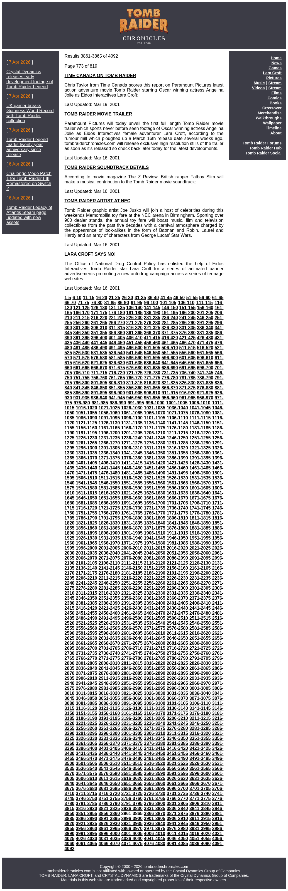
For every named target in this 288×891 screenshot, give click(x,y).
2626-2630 (86, 638)
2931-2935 (200, 678)
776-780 (170, 377)
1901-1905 (132, 533)
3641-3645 (86, 783)
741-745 (205, 372)
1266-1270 (109, 442)
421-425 (187, 337)
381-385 (205, 332)
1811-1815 (200, 518)
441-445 (99, 342)
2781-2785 (154, 658)
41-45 (166, 297)
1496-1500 (200, 473)
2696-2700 (86, 648)
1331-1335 (86, 453)
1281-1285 (177, 442)
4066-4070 (109, 843)
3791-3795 (132, 803)
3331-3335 (109, 738)
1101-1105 (154, 417)
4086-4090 (200, 843)
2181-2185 (132, 573)
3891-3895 (109, 818)
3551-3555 (154, 768)
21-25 (114, 297)
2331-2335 (177, 593)
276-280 (152, 322)
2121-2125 (177, 563)
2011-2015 (154, 548)
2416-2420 (86, 608)
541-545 (134, 352)
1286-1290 (200, 442)
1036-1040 (177, 407)
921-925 (205, 392)
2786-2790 (177, 658)
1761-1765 (132, 513)
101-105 (168, 302)
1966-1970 (109, 543)
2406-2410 (200, 603)
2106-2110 (109, 563)
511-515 (187, 347)
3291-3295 (86, 733)
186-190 (152, 312)
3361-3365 (86, 743)
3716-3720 (109, 793)
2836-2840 (86, 668)
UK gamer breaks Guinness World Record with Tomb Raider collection (30, 113)
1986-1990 (200, 543)
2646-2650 (177, 638)
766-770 (134, 377)
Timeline (274, 128)
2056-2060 (200, 553)
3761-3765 (154, 798)
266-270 (117, 322)
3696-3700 (177, 788)
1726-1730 (132, 508)
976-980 (82, 402)
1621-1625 (132, 493)
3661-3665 (177, 783)
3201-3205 (154, 718)
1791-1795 (109, 518)
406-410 (134, 337)
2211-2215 (109, 578)
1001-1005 (177, 402)
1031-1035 (154, 407)
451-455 (134, 342)
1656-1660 (132, 498)
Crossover (272, 108)
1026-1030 (132, 407)
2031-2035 (86, 553)
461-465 (170, 342)
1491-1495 (177, 473)
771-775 (152, 377)
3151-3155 (86, 713)
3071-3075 (200, 698)
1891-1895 (86, 533)
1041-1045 (200, 407)
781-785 (187, 377)
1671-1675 (200, 498)
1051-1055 (86, 412)
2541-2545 (177, 623)
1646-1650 (86, 498)
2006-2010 (132, 548)
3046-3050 (86, 698)
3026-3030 (154, 693)
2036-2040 (109, 553)
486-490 (99, 347)
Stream (275, 83)
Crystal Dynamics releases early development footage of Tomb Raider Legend (29, 79)
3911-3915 (200, 818)
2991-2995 (154, 688)
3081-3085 (86, 703)
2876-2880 (109, 673)
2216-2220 (132, 578)
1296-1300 (86, 447)
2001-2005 (109, 548)
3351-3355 (200, 738)
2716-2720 (177, 648)
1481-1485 (132, 473)
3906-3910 (177, 818)
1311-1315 (154, 447)
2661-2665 (86, 643)
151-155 (187, 307)
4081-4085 (177, 843)
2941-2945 (86, 683)
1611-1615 (86, 493)
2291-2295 (154, 588)
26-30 (127, 297)
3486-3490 (177, 758)
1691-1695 (132, 503)
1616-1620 (109, 493)
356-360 (117, 332)
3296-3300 (109, 733)
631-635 (134, 362)
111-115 (204, 302)
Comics (274, 98)
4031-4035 (109, 838)
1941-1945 (154, 538)
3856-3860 (109, 813)
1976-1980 (154, 543)
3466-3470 (86, 758)
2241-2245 (86, 583)
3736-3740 (200, 793)
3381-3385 (177, 743)
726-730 (152, 372)
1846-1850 (200, 523)
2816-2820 (154, 663)
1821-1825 (86, 523)
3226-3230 (109, 723)
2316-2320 (109, 593)
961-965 (187, 397)
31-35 (140, 297)
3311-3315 (177, 733)
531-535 (99, 352)
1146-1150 (200, 422)
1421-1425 (177, 463)
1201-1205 (132, 432)
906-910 (152, 392)
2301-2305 (200, 588)
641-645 (170, 362)
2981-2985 (109, 688)
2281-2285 (109, 588)
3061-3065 (154, 698)
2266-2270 (200, 583)
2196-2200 (200, 573)
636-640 (152, 362)
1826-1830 (109, 523)
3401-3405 (109, 748)
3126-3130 (132, 708)
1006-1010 (200, 402)
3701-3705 (200, 788)
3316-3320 (200, 733)
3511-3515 (132, 763)
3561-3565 (200, 768)
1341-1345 (132, 453)
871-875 (187, 387)
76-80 (96, 302)
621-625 (99, 362)
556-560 (187, 352)
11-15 (88, 297)
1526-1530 (177, 478)
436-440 (81, 342)
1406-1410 (109, 463)
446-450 (117, 342)
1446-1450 (132, 468)
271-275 (134, 322)
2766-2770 (86, 658)
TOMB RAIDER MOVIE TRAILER (98, 114)
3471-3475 (109, 758)
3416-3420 (177, 748)
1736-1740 (177, 508)
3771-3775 (200, 798)
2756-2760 (200, 653)
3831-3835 (154, 808)
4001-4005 (132, 833)
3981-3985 (200, 828)
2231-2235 (200, 578)
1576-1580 (86, 488)
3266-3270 (132, 728)
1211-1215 (177, 432)
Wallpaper (272, 123)
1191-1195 (86, 432)
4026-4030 (86, 838)
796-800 (81, 382)
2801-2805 (86, 663)
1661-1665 (154, 498)
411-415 (152, 337)
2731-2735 (86, 653)
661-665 (81, 367)
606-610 (205, 357)
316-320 (134, 327)
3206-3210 (177, 718)
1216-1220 (200, 432)
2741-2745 (132, 653)
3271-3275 (154, 728)
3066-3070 (177, 698)
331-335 (187, 327)
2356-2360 (132, 598)
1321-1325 (200, 447)
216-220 (99, 317)
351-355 (99, 332)
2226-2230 (177, 578)
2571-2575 (154, 628)
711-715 (99, 372)
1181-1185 (200, 427)
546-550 (152, 352)
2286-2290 (132, 588)
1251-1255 (200, 437)
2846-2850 (132, 668)
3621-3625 (154, 778)
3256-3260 (86, 728)
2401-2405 (177, 603)
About (276, 133)
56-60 (205, 297)
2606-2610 (154, 633)
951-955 (152, 397)
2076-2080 (132, 558)
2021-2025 (200, 548)
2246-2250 (109, 583)
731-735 (170, 372)
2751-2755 (177, 653)
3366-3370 (109, 743)
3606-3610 (86, 778)
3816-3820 (86, 808)
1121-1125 (86, 422)
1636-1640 (200, 493)
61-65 (217, 297)
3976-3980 (177, 828)
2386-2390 (109, 603)
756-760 (99, 377)
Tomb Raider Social (263, 153)
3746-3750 (86, 798)
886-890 (81, 392)
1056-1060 (109, 412)
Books (276, 103)
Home (276, 58)
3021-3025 (132, 693)
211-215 (81, 317)
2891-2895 (177, 673)
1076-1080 (200, 412)
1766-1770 (154, 513)
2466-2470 (154, 613)
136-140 (134, 307)
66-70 (70, 302)
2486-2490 (86, 618)
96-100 (151, 302)
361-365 (134, 332)
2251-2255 (132, 583)
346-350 (81, 332)
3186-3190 (86, 718)
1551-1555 (132, 483)
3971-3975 (154, 828)
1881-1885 (200, 528)
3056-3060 (132, 698)
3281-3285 (200, 728)
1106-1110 (177, 417)
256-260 (81, 322)
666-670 (99, 367)
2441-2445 (200, 608)
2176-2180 (109, 573)
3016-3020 (109, 693)
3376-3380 (154, 743)
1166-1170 (132, 427)
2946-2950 (109, 683)
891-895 (99, 392)
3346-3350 (177, 738)
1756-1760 (109, 513)
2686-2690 (200, 643)
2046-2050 (154, 553)
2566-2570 (132, 628)
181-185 (134, 312)
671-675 (117, 367)
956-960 (170, 397)
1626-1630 (154, 493)
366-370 (152, 332)
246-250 (205, 317)
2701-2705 (109, 648)
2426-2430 (132, 608)
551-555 (170, 352)
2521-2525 (86, 623)
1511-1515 (109, 478)
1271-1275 (132, 442)
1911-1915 (177, 533)
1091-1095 (109, 417)
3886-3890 (86, 818)
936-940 (99, 397)
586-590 (134, 357)
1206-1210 (154, 432)
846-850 (99, 387)
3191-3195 (109, 718)
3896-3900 (132, 818)
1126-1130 (109, 422)
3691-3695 (154, 788)
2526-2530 (109, 623)
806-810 (117, 382)
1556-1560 (154, 483)
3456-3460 (200, 753)
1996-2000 (86, 548)
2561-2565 (109, 628)
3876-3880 (200, 813)
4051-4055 (200, 838)
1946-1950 (177, 538)
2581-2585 (200, 628)
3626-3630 (177, 778)
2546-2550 (200, 623)
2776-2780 (132, 658)
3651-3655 (132, 783)
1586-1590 (132, 488)
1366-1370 (86, 458)
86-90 (123, 302)
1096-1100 (132, 417)
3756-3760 (132, 798)
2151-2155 (154, 568)
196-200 (187, 312)
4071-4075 (132, 843)
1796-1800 (132, 518)
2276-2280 (86, 588)
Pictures (274, 78)
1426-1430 (200, 463)
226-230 (134, 317)
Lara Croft (272, 73)
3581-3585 (132, 773)
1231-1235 (109, 437)
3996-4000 (109, 833)
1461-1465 (200, 468)
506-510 (170, 347)
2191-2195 (177, 573)
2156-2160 (177, 568)
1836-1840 (154, 523)
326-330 (170, 327)
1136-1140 (154, 422)
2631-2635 (109, 638)
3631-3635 (200, 778)
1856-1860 (86, 528)
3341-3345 (154, 738)
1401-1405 (86, 463)
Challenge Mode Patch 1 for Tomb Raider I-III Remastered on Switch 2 (29, 181)
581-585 (117, 357)
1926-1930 (86, 538)
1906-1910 (154, 533)
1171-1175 (154, 427)
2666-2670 (109, 643)
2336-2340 (200, 593)
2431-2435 (154, 608)
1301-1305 (109, 447)
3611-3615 (109, 778)
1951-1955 (200, 538)
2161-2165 (200, 568)
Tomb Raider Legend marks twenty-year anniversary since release (27, 147)
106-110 (186, 302)
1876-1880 (177, 528)
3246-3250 (200, 723)
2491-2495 (109, 618)
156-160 (205, 307)
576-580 (99, 357)
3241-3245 (177, 723)
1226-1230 (86, 437)
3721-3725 (132, 793)
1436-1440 (86, 468)
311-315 (117, 327)
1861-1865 (109, 528)
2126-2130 (200, 563)
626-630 (117, 362)
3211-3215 (200, 718)
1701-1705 (177, 503)
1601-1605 (200, 488)
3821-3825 (109, 808)
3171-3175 (177, 713)
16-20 (101, 297)
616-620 (81, 362)
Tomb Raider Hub (265, 148)
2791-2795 (200, 658)
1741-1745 (200, 508)
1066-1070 (154, 412)
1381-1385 (154, 458)
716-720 (117, 372)
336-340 (205, 327)
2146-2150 (132, 568)
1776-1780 (200, 513)
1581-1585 (109, 488)
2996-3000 (177, 688)
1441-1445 (109, 468)
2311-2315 (86, 593)
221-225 (117, 317)
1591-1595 (154, 488)
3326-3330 (86, 738)
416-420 (170, 337)
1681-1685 (86, 503)
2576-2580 (177, 628)
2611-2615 (177, 633)
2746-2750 (154, 653)
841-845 (81, 387)
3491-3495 (200, 758)
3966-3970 (132, 828)
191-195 (170, 312)
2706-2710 (132, 648)
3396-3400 (86, 748)
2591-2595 (86, 633)
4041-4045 (154, 838)
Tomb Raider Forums (262, 143)
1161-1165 (109, 427)
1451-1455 (154, 468)
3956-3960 (86, 828)
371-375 (170, 332)
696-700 (205, 367)
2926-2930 (177, 678)
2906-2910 (86, 678)
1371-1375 (109, 458)
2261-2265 (177, 583)
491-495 (117, 347)
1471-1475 (86, 473)
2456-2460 (109, 613)
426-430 (205, 337)
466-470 (187, 342)
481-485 (81, 347)
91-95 (136, 302)
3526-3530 (200, 763)
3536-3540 (86, 768)
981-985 (100, 402)
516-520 (205, 347)
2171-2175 (86, 573)
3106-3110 (200, 703)
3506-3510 (109, 763)
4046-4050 (177, 838)
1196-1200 (109, 432)
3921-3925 (86, 823)
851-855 (117, 387)
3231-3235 (132, 723)
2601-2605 (132, 633)
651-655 (205, 362)
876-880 (205, 387)
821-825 (170, 382)
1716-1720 (86, 508)
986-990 (118, 402)
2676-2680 (154, 643)
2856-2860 (177, 668)
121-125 (81, 307)
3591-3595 (177, 773)
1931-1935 (109, 538)
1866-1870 (132, 528)
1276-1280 (154, 442)
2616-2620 (200, 633)
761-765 (117, 377)
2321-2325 (132, 593)
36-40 (153, 297)
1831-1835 (132, 523)
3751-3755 (109, 798)
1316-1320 (177, 447)
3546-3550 (132, 768)
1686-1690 (109, 503)
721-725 (134, 372)
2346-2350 (86, 598)
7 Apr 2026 (19, 62)
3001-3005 (200, 688)
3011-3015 (86, 693)
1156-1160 (86, 427)
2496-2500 (132, 618)
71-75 (83, 302)
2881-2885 (132, 673)
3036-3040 (200, 693)
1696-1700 (154, 503)
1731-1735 (154, 508)
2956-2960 (154, 683)
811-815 (134, 382)
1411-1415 (132, 463)
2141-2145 (109, 568)
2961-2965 (177, 683)
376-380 (187, 332)
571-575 (81, 357)
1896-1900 (109, 533)
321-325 (152, 327)
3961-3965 (109, 828)
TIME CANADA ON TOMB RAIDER (100, 75)
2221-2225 (154, 578)
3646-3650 (109, 783)
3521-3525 (177, 763)
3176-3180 (200, 713)
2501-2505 (154, 618)
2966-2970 (200, 683)
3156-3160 (109, 713)
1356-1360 (200, 453)
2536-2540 (154, 623)
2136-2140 (86, 568)
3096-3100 (154, 703)
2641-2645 (154, 638)
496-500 (134, 347)
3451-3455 (177, 753)
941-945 (117, 397)
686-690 (170, 367)
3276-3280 (177, 728)
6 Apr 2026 (19, 164)
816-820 (152, 382)
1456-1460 (177, 468)
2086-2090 (177, 558)
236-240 (170, 317)
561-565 (205, 352)
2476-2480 (200, 613)
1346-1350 (154, 453)
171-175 (99, 312)
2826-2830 (200, 663)
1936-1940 (132, 538)
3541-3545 (109, 768)
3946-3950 (200, 823)
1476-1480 (109, 473)
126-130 (99, 307)
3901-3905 (154, 818)
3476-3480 (132, 758)
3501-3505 (86, 763)
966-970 (205, 397)
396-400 (99, 337)
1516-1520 (132, 478)
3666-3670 (200, 783)
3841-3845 (200, 808)
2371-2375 (200, 598)
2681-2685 (177, 643)
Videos (258, 88)
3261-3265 (109, 728)
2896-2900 (200, 673)
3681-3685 (109, 788)
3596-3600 (200, 773)
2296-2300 (177, 588)
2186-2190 (154, 573)
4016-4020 (200, 833)
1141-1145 (177, 422)
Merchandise (270, 113)
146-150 (170, 307)
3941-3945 (177, 823)
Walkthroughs (269, 118)
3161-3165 (132, 713)
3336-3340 (132, 738)
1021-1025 (109, 407)
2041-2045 (132, 553)
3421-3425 (200, 748)
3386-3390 (200, 743)
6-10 (76, 297)
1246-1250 (177, 437)
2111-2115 (132, 563)
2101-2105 (86, 563)
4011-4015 (177, 833)
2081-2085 (154, 558)
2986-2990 (132, 688)
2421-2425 (109, 608)
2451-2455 (86, 613)
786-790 (205, 377)
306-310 (99, 327)
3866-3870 (154, 813)
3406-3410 (132, 748)
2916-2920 (132, 678)
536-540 (117, 352)
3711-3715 (86, 793)
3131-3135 (154, 708)
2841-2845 (109, 668)
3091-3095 (132, 703)
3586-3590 (154, 773)
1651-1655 (109, 498)
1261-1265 (86, 442)
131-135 (117, 307)
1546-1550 (109, 483)
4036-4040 (132, 838)
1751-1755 (86, 513)
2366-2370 (177, 598)
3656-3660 (154, 783)
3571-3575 (86, 773)
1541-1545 (86, 483)
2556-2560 (86, 628)
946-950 (134, 397)
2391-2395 (132, 603)
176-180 (117, 312)
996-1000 (155, 402)
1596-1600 (177, 488)
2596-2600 (109, 633)
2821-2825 (177, 663)
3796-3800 (154, 803)
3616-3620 (132, 778)
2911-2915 (109, 678)
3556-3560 (177, 768)
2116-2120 (154, 563)
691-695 (187, 367)
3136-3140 (177, 708)
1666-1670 (177, 498)
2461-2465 (132, 613)
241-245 (187, 317)
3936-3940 (154, 823)
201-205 (205, 312)
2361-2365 (154, 598)
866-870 (170, 387)
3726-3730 (154, 793)
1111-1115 (200, 417)
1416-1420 (154, 463)
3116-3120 (86, 708)
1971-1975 (132, 543)
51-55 (192, 297)
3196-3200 (132, 718)
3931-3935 (132, 823)
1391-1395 (200, 458)
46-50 (179, 297)
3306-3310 (154, 733)
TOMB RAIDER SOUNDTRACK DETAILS (107, 167)
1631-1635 (177, 493)
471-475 (205, 342)
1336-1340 (109, 453)
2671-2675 (132, 643)
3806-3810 (200, 803)
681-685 (152, 367)
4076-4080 (154, 843)
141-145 (152, 307)
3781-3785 (86, 803)
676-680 (134, 367)
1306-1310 (132, 447)
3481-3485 (154, 758)
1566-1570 (200, 483)
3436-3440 (109, 753)
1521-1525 (154, 478)
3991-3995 (86, 833)
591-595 (152, 357)
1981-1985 (177, 543)
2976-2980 (86, 688)
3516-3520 (154, 763)
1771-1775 (177, 513)
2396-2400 (154, 603)
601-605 (187, 357)
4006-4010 (154, 833)
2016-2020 (177, 548)
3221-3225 (86, 723)
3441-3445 (132, 753)
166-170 (81, 312)
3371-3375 (132, 743)
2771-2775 (109, 658)
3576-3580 (109, 773)
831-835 (205, 382)
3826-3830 (132, 808)
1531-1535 (200, 478)
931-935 (81, 397)
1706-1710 (200, 503)
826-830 (187, 382)
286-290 (187, 322)
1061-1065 (132, 412)
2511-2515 (200, 618)
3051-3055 (109, 698)
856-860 (134, 387)
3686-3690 (132, 788)
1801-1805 (154, 518)
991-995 (136, 402)
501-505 (152, 347)
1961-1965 (86, 543)
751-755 (81, 377)
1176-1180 (177, 427)
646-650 (187, 362)
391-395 (81, 337)
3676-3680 (86, 788)
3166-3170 (154, 713)
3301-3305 (132, 733)
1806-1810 (177, 518)
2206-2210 (86, 578)
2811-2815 (132, 663)
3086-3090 (109, 703)
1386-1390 (177, 458)
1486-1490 (154, 473)
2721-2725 (200, 648)
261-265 (99, 322)
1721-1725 (109, 508)
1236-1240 (132, 437)
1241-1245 (154, 437)
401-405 (117, 337)
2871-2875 (86, 673)
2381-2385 (86, 603)
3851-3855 (86, 813)
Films (276, 93)
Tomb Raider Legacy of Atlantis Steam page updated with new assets (29, 215)
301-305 (81, 327)
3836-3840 (177, 808)
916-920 (187, 392)
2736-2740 (109, 653)
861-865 (152, 387)
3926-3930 (109, 823)
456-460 (152, 342)
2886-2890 (154, 673)
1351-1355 (177, 453)
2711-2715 (154, 648)
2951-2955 (132, 683)
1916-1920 (200, 533)
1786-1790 (86, 518)
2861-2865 (200, 668)
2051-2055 (177, 553)
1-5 (68, 297)
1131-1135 (132, 422)
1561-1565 (177, 483)
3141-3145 (200, 708)
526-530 (81, 352)
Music (259, 83)
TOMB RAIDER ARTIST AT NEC (97, 200)
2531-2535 (132, 623)
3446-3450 (154, 753)
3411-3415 (154, 748)
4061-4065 (86, 843)
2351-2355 (109, 598)
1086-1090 (86, 417)
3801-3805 (177, 803)
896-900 (117, 392)
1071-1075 (177, 412)
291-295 (205, 322)
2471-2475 (177, 613)
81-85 (110, 302)
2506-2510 (177, 618)
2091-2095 (200, 558)
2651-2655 (200, 638)
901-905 (134, 392)
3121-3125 (109, 708)
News (276, 63)
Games (275, 68)
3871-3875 (177, 813)
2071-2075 (109, 558)
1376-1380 (132, 458)
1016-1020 (86, 407)
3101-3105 (177, 703)
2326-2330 (154, 593)
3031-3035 (177, 693)
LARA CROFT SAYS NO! (90, 254)
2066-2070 (86, 558)
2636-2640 (132, 638)
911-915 (170, 392)
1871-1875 (154, 528)
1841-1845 (177, 523)
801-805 (99, 382)
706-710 (81, 372)
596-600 (170, 357)
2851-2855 (154, 668)
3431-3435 (86, 753)
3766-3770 (177, 798)
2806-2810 (109, 663)
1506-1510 (86, 478)
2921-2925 (154, 678)
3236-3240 (154, 723)
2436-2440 (177, 608)
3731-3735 (177, 793)
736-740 (187, 372)
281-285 (170, 322)
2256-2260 (154, 583)
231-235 (152, 317)
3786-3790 (109, 803)
